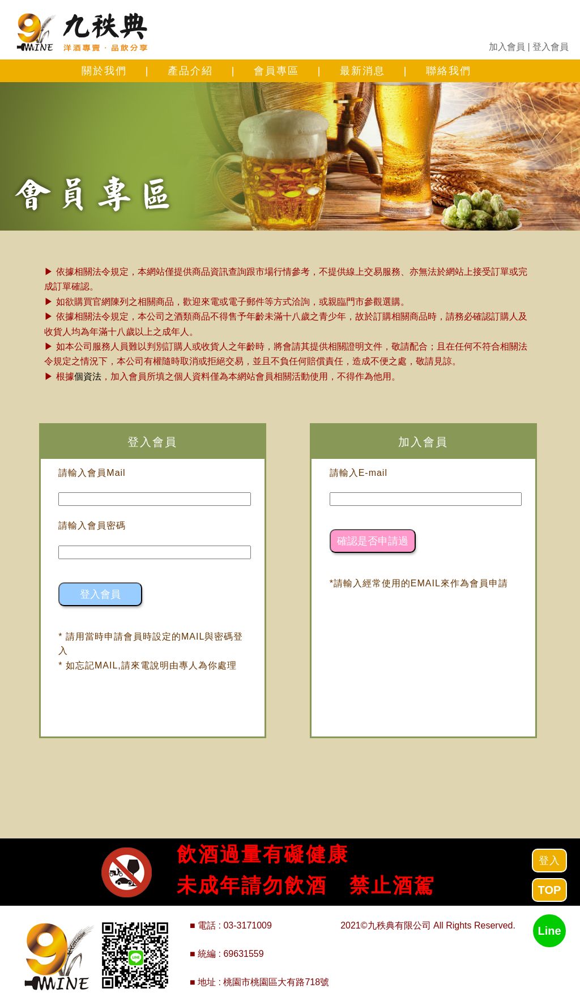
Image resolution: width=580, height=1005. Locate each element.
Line (549, 931)
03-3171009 (247, 925)
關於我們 (104, 70)
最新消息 (362, 70)
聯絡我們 (448, 70)
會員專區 (276, 70)
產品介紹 (190, 70)
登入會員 (550, 47)
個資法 (87, 376)
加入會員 (507, 47)
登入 (549, 860)
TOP (549, 890)
